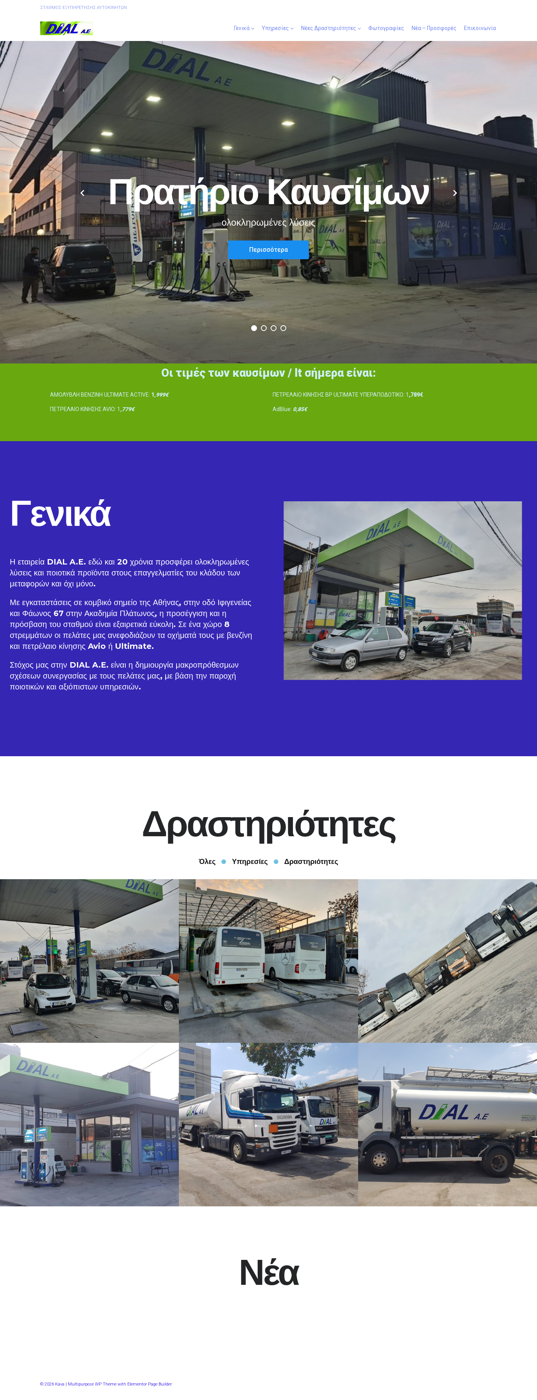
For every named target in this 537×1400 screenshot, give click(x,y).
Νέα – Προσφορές (434, 28)
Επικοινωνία (480, 28)
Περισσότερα (268, 249)
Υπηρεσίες (275, 28)
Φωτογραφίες (386, 28)
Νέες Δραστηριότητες (328, 28)
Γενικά (242, 28)
